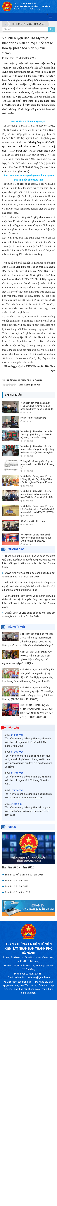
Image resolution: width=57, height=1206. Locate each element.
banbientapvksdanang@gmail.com (32, 1183)
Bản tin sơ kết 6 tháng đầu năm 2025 (24, 1080)
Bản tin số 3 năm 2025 (17, 1092)
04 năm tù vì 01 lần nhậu (33, 727)
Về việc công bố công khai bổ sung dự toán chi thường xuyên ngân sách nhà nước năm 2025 (27, 1017)
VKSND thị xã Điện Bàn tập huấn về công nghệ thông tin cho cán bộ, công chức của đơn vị (36, 640)
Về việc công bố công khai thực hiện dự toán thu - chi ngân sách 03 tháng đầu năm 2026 (28, 986)
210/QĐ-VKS (17, 941)
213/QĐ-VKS (17, 958)
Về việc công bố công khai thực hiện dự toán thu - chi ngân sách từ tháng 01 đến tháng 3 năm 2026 (28, 948)
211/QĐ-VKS (17, 979)
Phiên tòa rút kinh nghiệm (33, 623)
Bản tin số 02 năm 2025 (17, 1098)
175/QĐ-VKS (17, 996)
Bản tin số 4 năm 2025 (17, 1086)
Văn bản (13, 933)
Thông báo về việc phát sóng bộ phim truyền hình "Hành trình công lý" (37, 670)
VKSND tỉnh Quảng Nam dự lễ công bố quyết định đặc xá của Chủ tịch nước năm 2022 (36, 743)
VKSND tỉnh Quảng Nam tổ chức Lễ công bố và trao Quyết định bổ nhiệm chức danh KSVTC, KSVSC (37, 715)
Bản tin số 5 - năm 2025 (18, 1073)
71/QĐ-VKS (16, 1010)
